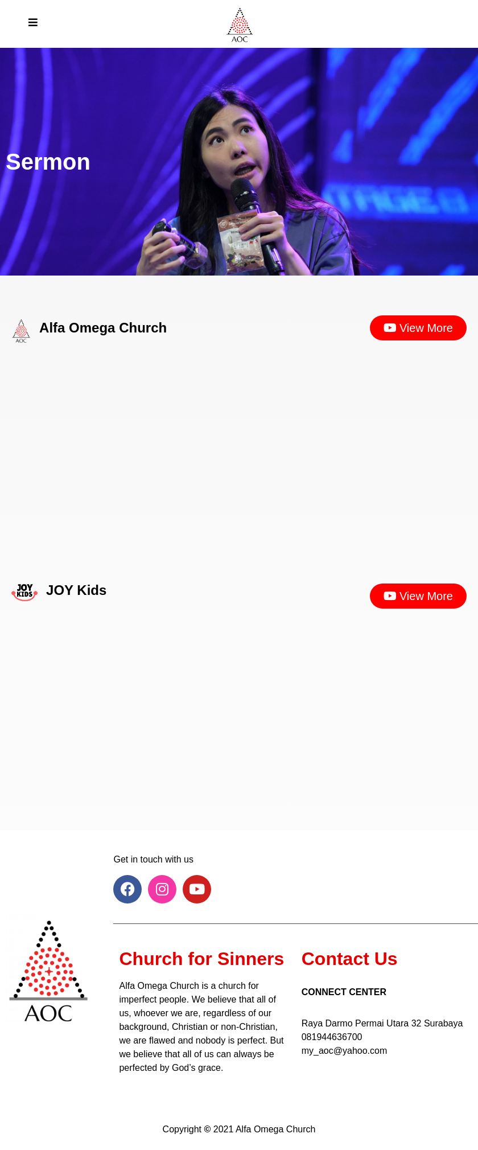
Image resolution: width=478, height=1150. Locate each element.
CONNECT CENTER (344, 992)
